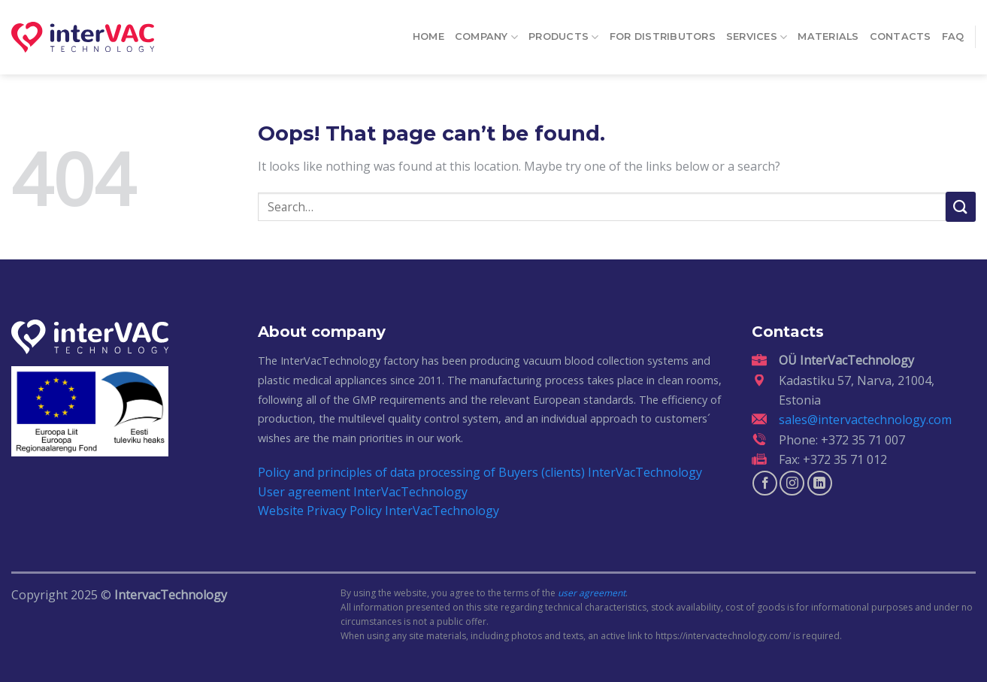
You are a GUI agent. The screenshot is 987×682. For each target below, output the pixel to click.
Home (428, 31)
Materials (828, 31)
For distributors (663, 31)
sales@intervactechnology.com (865, 419)
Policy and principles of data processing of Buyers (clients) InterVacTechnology (480, 472)
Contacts (900, 31)
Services (757, 31)
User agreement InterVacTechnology (363, 491)
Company (486, 31)
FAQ (953, 31)
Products (563, 31)
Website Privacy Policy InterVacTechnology (378, 510)
